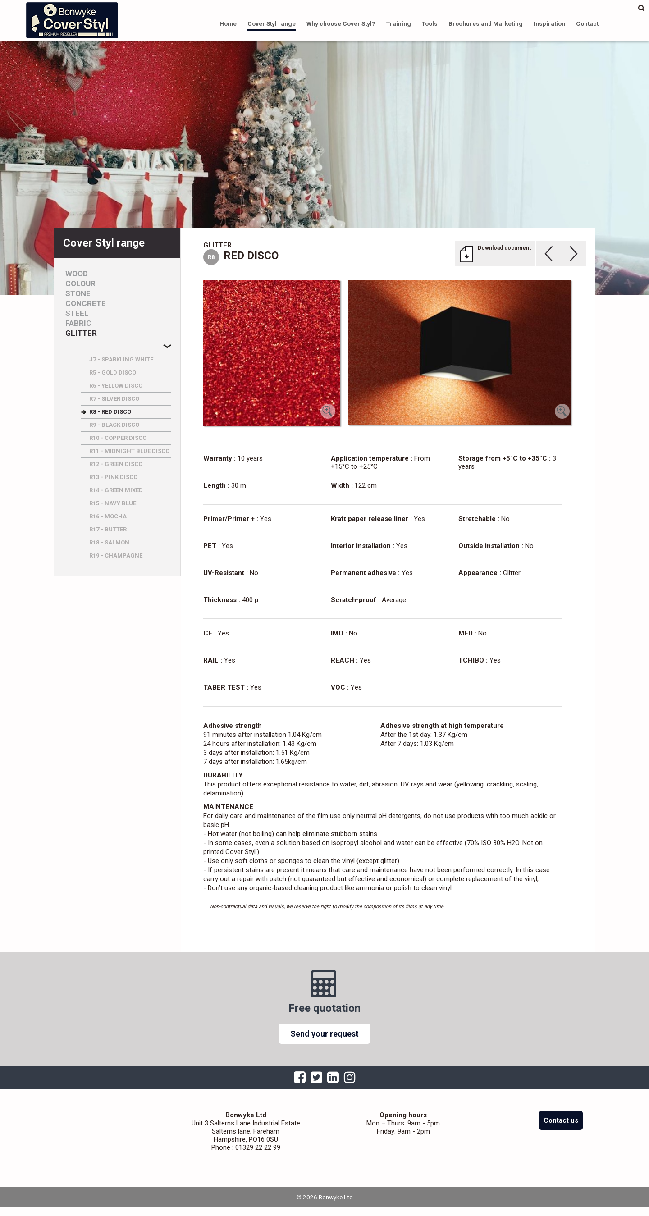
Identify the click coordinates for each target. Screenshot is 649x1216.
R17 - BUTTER (108, 529)
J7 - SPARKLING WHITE (121, 359)
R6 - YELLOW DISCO (115, 385)
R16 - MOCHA (108, 516)
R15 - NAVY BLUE (112, 503)
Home (228, 23)
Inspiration (549, 23)
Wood (76, 273)
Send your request (324, 1033)
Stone (78, 293)
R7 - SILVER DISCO (114, 398)
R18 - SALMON (109, 542)
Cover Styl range (271, 23)
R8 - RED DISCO (110, 411)
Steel (77, 313)
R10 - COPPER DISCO (117, 437)
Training (398, 23)
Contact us (561, 1120)
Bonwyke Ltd (72, 20)
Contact (587, 23)
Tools (430, 23)
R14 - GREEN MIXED (116, 490)
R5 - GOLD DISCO (112, 372)
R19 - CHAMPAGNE (115, 555)
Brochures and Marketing (485, 23)
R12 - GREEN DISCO (115, 464)
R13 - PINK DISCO (113, 477)
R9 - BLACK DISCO (114, 424)
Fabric (78, 323)
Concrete (85, 303)
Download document (504, 248)
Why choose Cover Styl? (340, 23)
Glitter (81, 333)
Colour (80, 283)
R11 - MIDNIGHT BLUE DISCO (129, 451)
